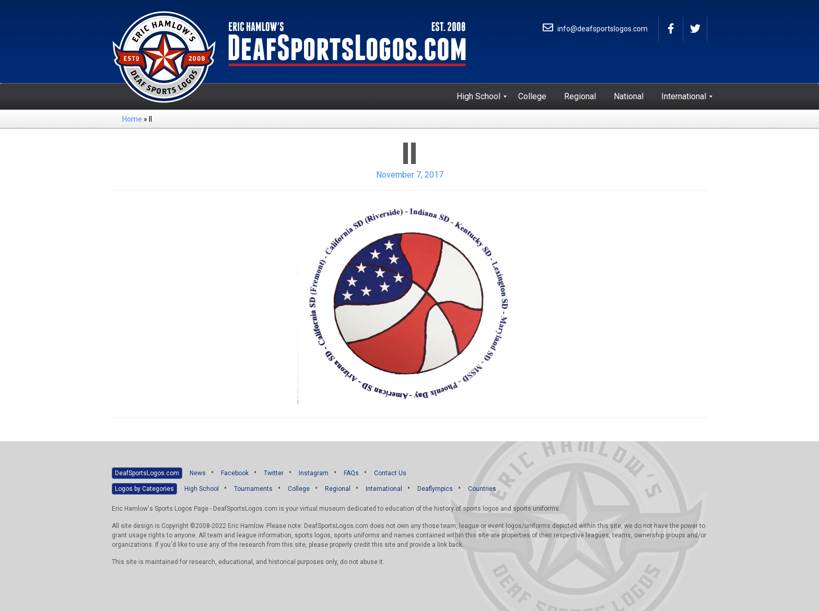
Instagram (314, 473)
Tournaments (253, 488)
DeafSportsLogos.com (147, 473)
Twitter (274, 473)
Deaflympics (435, 488)
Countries (482, 488)
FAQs (351, 473)
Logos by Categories (144, 488)
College (299, 488)
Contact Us (390, 473)
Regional (337, 488)
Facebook (235, 473)
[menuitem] (478, 96)
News (198, 473)
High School (201, 488)
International (384, 488)
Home (132, 119)
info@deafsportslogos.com (595, 29)
